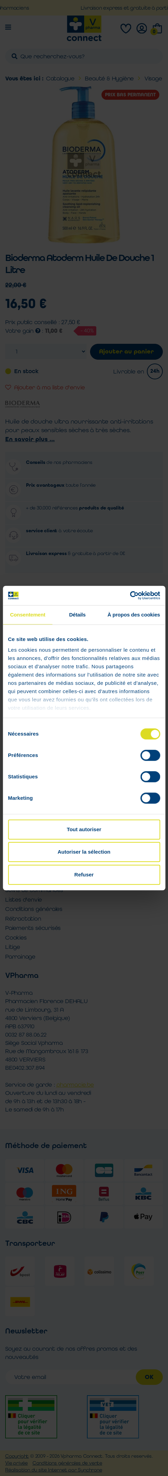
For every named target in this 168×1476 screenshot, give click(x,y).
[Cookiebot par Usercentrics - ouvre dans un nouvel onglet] (129, 595)
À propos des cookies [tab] (133, 615)
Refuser (84, 874)
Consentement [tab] (27, 615)
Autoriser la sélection (84, 852)
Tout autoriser (84, 829)
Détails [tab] (77, 615)
